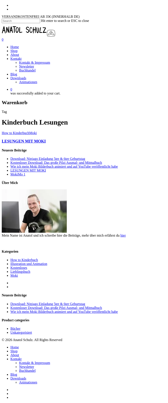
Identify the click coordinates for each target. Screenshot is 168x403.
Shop (14, 51)
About (14, 55)
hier (123, 235)
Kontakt (16, 58)
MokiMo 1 (17, 174)
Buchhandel (27, 70)
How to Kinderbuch (15, 133)
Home (14, 47)
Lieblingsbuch (20, 271)
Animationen (28, 82)
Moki (33, 133)
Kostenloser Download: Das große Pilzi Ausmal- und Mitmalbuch (56, 162)
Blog (13, 74)
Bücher (15, 328)
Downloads (18, 78)
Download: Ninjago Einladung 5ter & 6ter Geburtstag (47, 159)
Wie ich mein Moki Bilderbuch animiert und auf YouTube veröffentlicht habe (64, 166)
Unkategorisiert (21, 332)
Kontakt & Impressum (34, 62)
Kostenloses (18, 268)
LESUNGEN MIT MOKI (24, 141)
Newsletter (26, 66)
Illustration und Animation (28, 264)
